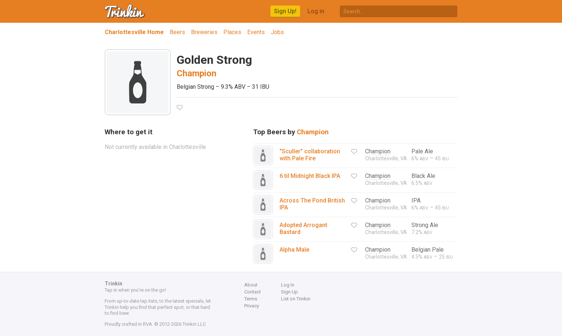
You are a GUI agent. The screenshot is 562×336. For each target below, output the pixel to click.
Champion (196, 73)
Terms (250, 299)
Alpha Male (294, 249)
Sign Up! (285, 11)
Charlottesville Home (134, 32)
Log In (287, 285)
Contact (252, 292)
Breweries (204, 32)
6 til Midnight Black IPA (310, 175)
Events (256, 32)
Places (232, 32)
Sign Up (289, 292)
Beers (177, 32)
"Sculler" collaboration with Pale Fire (310, 155)
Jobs (277, 32)
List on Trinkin (295, 299)
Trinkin (125, 11)
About (250, 285)
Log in (315, 11)
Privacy (251, 305)
